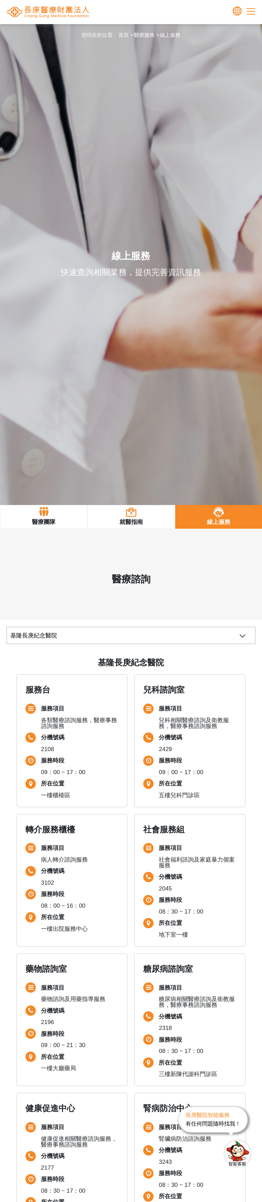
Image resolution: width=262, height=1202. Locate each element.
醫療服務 (144, 35)
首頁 (123, 35)
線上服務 (170, 35)
